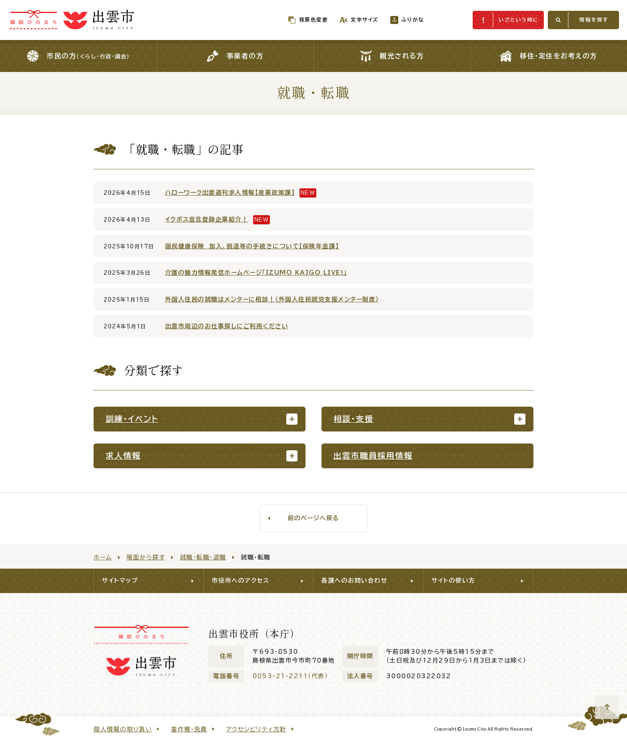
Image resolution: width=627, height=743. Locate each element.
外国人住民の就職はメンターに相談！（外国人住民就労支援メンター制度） (272, 299)
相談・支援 (353, 419)
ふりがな (396, 19)
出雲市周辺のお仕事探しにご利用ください (227, 326)
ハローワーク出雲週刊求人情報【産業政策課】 (230, 193)
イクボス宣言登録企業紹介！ (207, 219)
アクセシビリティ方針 (256, 729)
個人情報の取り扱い (123, 729)
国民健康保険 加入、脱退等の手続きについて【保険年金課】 (252, 246)
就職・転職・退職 (203, 557)
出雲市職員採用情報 (373, 455)
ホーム (103, 557)
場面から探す (145, 557)
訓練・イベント (132, 419)
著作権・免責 (189, 729)
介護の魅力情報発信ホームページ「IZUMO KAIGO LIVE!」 (256, 273)
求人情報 (123, 455)
